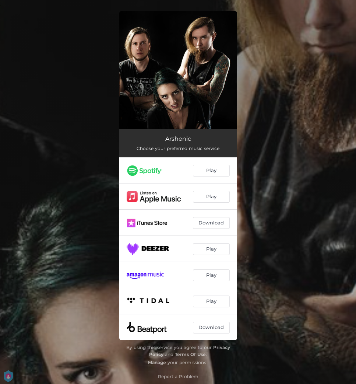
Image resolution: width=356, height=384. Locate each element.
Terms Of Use (190, 354)
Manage (157, 362)
